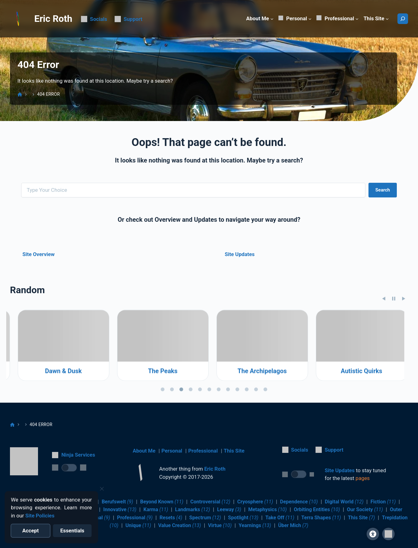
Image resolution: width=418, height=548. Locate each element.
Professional (203, 451)
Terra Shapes (321, 518)
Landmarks (192, 509)
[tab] (162, 433)
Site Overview (38, 254)
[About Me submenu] (271, 18)
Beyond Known (161, 502)
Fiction (383, 502)
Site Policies (40, 515)
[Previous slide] (383, 342)
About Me (144, 451)
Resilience (55, 414)
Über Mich (293, 525)
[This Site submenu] (387, 18)
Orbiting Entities (317, 509)
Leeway (229, 509)
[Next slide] (403, 342)
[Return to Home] (140, 474)
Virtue (220, 525)
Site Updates (239, 254)
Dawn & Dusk (155, 414)
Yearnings (255, 525)
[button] (388, 534)
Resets (170, 518)
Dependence (299, 502)
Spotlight (243, 518)
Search (382, 190)
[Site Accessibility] (373, 534)
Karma (155, 509)
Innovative (120, 509)
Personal (171, 451)
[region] (209, 395)
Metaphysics (267, 509)
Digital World (344, 502)
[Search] (402, 18)
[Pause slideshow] (393, 342)
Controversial (210, 502)
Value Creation (179, 525)
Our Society (365, 509)
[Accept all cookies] (30, 530)
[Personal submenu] (309, 18)
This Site (234, 451)
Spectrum (205, 518)
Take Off (279, 518)
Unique (138, 525)
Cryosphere (255, 502)
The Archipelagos (353, 414)
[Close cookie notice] (101, 488)
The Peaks (254, 414)
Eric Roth (53, 18)
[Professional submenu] (357, 18)
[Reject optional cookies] (72, 530)
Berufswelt (117, 502)
